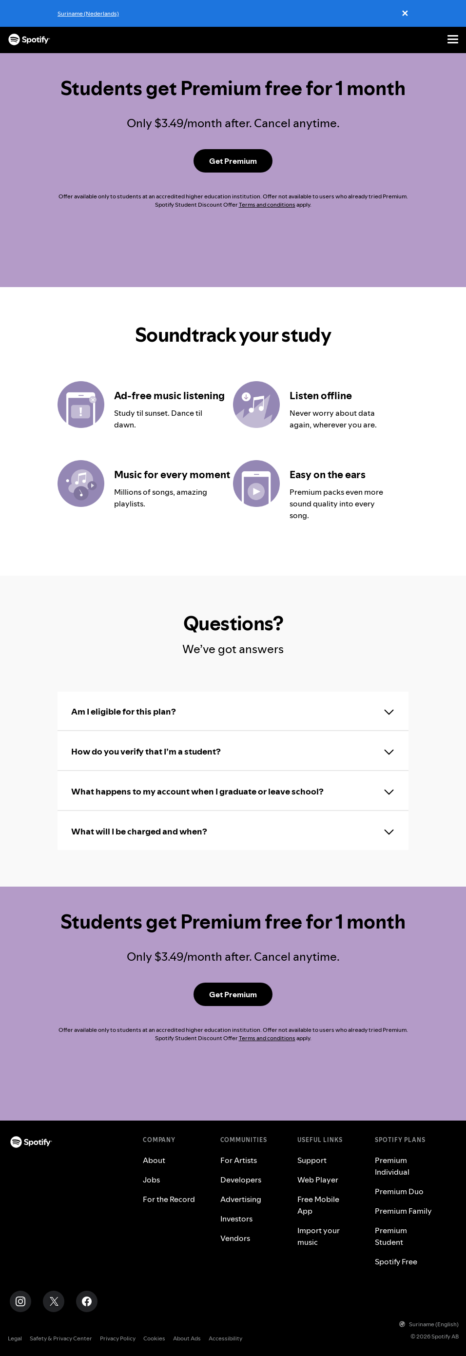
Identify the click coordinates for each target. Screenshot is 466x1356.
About (154, 1160)
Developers (240, 1179)
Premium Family (403, 1210)
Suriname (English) (429, 1324)
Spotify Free (396, 1261)
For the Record (169, 1199)
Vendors (235, 1238)
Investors (236, 1218)
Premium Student (391, 1236)
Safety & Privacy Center (61, 1338)
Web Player (317, 1179)
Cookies (154, 1338)
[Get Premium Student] (233, 161)
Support (312, 1160)
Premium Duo (399, 1191)
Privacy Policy (118, 1338)
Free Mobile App (318, 1205)
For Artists (238, 1160)
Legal (15, 1338)
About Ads (187, 1338)
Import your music (318, 1236)
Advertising (240, 1199)
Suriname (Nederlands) (88, 13)
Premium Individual (392, 1166)
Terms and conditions (267, 204)
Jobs (151, 1179)
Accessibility (225, 1338)
